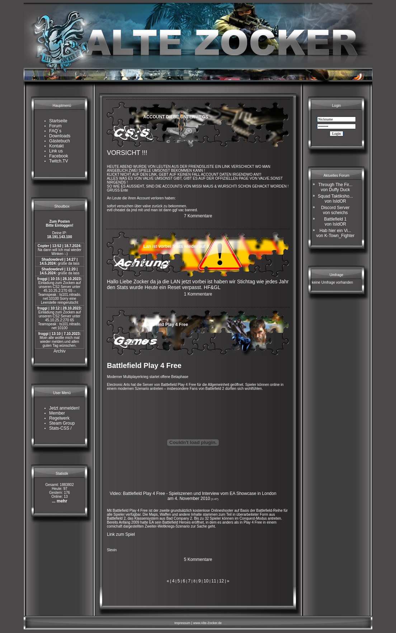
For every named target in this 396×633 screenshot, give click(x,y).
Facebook (58, 156)
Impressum (182, 623)
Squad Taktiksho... (335, 199)
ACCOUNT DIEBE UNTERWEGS (175, 116)
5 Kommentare (198, 559)
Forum (55, 125)
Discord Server (335, 210)
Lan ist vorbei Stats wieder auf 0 (176, 246)
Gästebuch (59, 140)
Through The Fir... (335, 187)
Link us (56, 150)
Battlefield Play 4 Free (165, 324)
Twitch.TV (58, 161)
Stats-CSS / (60, 428)
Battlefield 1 (335, 222)
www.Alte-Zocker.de (207, 623)
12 (221, 581)
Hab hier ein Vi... (335, 233)
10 (206, 581)
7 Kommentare (198, 215)
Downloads (59, 135)
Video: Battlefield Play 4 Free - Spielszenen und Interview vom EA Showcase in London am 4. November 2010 (193, 496)
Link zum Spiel (121, 534)
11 (213, 581)
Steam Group (62, 423)
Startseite (58, 120)
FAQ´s (55, 130)
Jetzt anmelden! (64, 408)
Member (57, 413)
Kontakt (56, 145)
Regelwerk (59, 418)
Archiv (59, 351)
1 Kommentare (198, 294)
